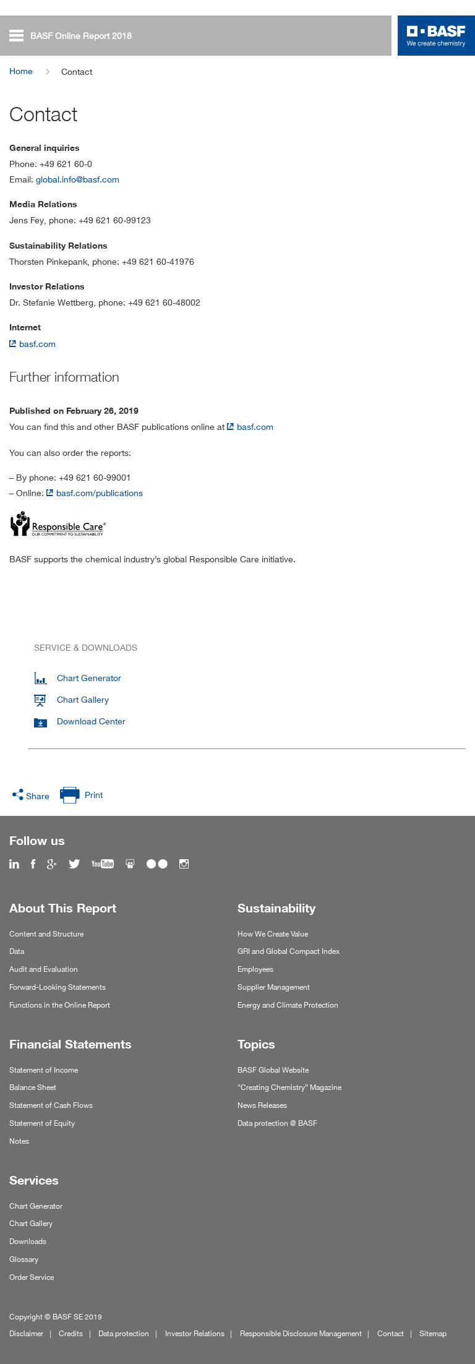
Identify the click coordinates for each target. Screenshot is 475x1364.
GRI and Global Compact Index (289, 951)
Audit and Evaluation (43, 969)
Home (21, 71)
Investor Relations (195, 1333)
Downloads (27, 1241)
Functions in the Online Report (59, 1005)
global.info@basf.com (77, 179)
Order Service (31, 1277)
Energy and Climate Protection (288, 1005)
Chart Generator (35, 1206)
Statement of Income (43, 1069)
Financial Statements (70, 1044)
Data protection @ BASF (277, 1123)
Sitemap (433, 1333)
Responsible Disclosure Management (301, 1333)
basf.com (37, 343)
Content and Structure (46, 933)
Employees (255, 969)
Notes (19, 1141)
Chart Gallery (31, 1223)
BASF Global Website (273, 1069)
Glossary (23, 1259)
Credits (71, 1333)
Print (94, 794)
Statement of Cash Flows (51, 1105)
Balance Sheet (32, 1087)
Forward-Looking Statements (57, 987)
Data (16, 951)
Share (37, 796)
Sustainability (276, 908)
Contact (390, 1333)
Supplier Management (274, 987)
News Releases (262, 1105)
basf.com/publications (99, 492)
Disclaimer (26, 1333)
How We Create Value (273, 933)
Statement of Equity (42, 1123)
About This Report (62, 908)
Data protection (123, 1333)
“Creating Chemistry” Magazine (289, 1087)
